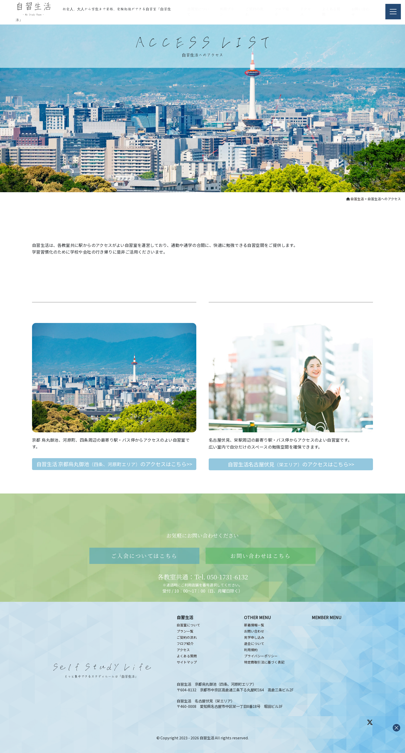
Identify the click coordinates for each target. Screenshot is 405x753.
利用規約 (251, 649)
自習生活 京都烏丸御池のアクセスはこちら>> (114, 464)
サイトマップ (187, 662)
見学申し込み (254, 637)
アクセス (183, 649)
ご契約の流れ (187, 637)
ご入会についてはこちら (144, 556)
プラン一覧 (185, 631)
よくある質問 (187, 655)
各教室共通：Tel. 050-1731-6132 (202, 576)
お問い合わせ (254, 631)
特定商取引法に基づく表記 (264, 662)
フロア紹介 (185, 643)
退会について (254, 643)
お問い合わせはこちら (260, 556)
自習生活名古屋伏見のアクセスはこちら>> (291, 464)
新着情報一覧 (254, 624)
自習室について (188, 624)
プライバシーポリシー (261, 655)
